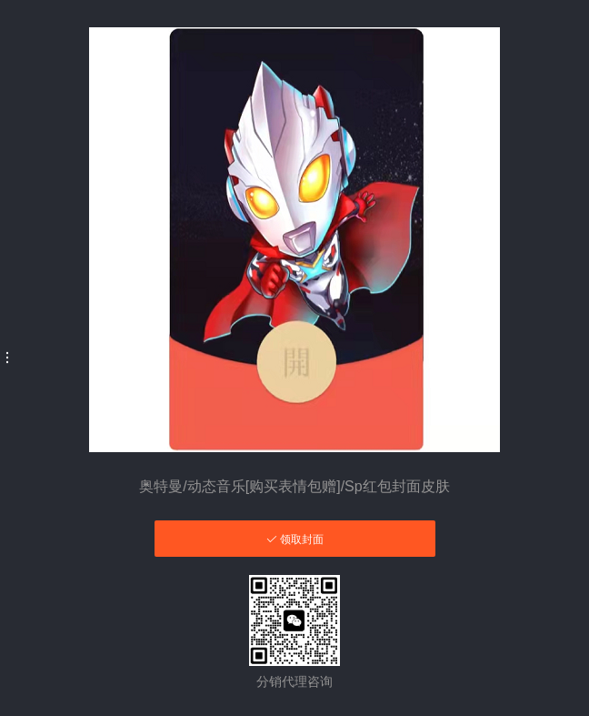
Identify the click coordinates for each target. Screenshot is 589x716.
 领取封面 (295, 539)
